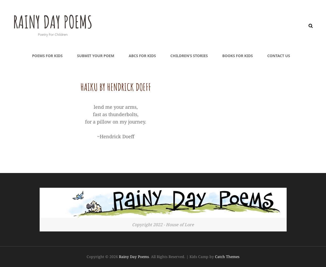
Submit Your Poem (95, 55)
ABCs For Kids (142, 55)
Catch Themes (227, 256)
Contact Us (278, 55)
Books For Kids (237, 55)
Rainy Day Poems (55, 21)
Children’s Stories (189, 55)
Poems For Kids (47, 55)
